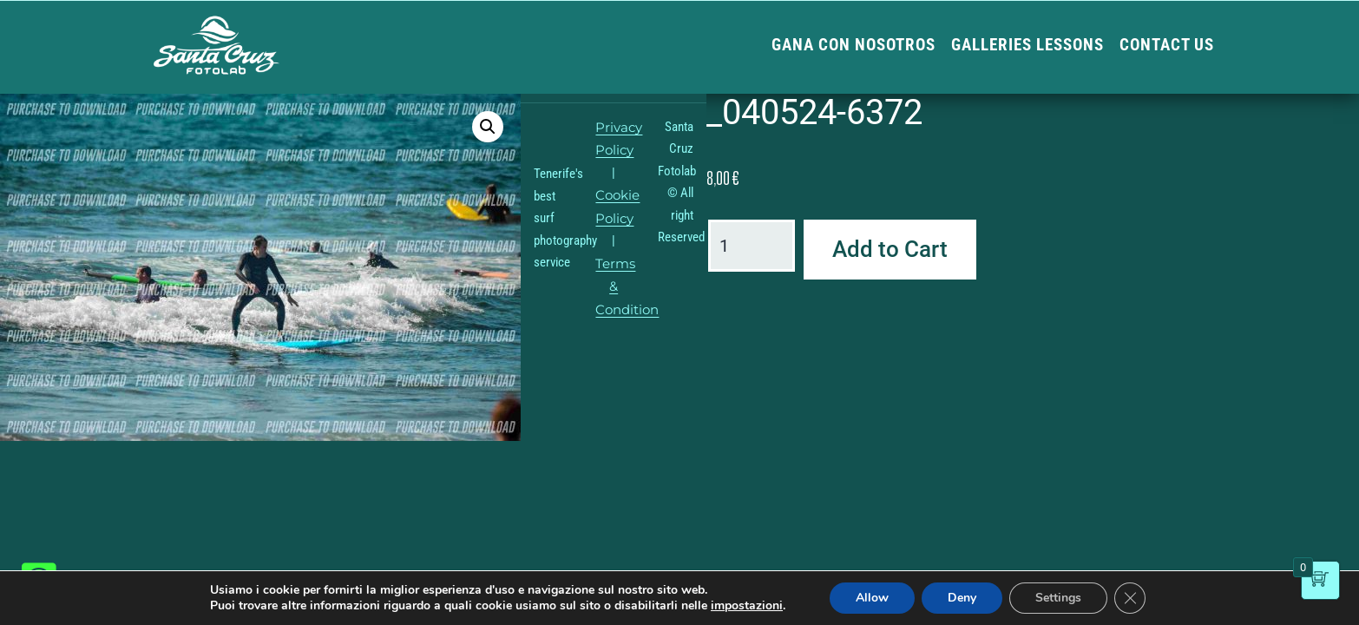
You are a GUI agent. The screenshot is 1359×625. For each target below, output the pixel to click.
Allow (872, 597)
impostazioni (747, 606)
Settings (1058, 597)
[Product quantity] (751, 246)
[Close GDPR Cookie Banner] (1130, 598)
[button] (487, 126)
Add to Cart (890, 249)
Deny (962, 597)
